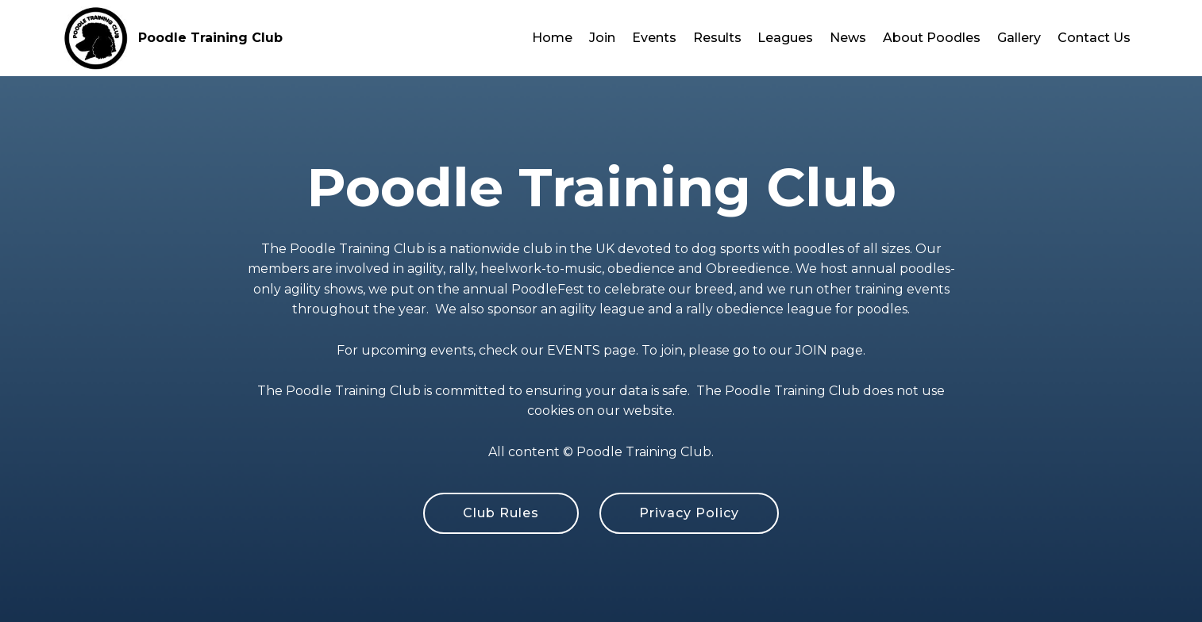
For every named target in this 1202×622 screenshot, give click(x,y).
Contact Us (1094, 37)
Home (552, 37)
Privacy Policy (689, 512)
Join (602, 37)
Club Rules (501, 512)
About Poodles (931, 37)
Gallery (1019, 37)
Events (654, 37)
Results (717, 37)
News (848, 37)
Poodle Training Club (210, 37)
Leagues (785, 37)
